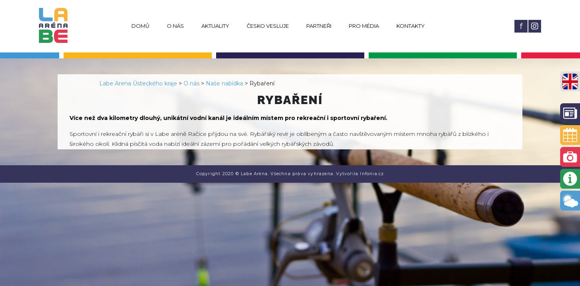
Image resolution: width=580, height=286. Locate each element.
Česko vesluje (268, 26)
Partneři (318, 26)
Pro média (364, 26)
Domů (140, 26)
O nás (175, 26)
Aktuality (215, 26)
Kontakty (410, 26)
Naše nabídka (224, 83)
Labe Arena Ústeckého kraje (138, 83)
